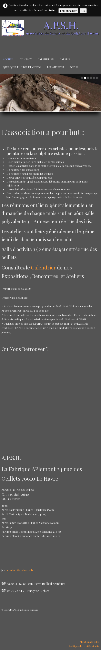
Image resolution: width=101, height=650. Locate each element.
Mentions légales (89, 642)
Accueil (8, 59)
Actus (74, 67)
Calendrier (46, 59)
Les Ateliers (55, 67)
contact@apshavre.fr (20, 570)
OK (83, 10)
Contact (26, 59)
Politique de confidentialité (84, 646)
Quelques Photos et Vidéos (22, 67)
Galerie (65, 59)
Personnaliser (68, 10)
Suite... (52, 10)
